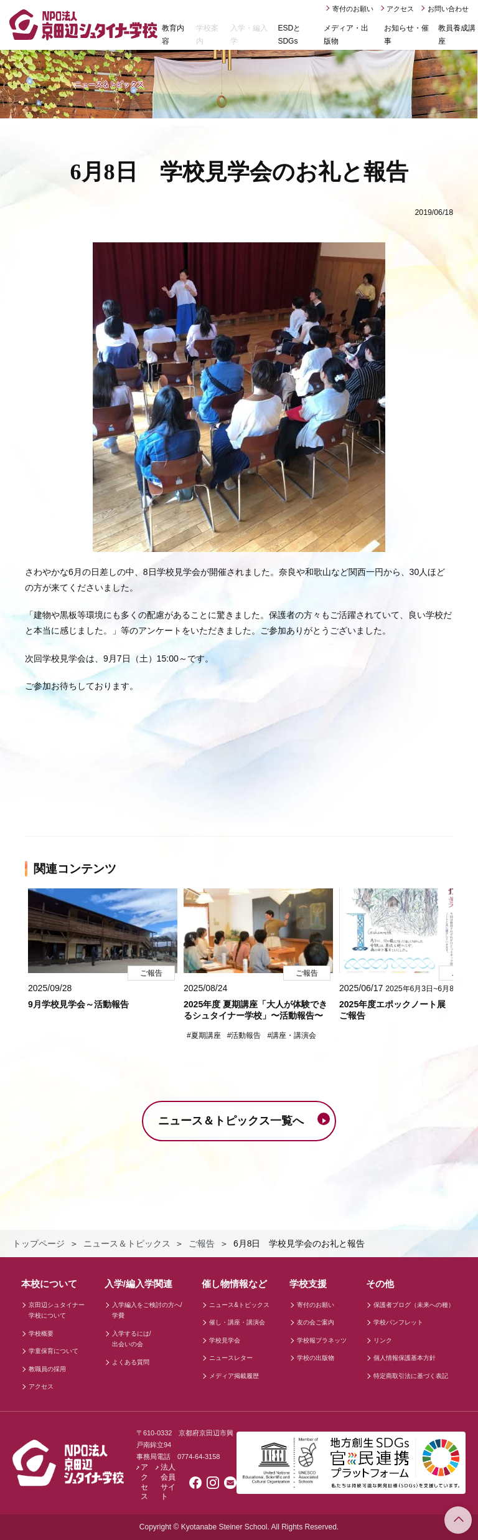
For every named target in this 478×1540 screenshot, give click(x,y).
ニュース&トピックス (239, 1304)
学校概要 (41, 1333)
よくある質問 (130, 1362)
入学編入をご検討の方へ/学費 (147, 1310)
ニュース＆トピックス (127, 1243)
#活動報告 (244, 1035)
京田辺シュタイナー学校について (57, 1310)
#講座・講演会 (291, 1035)
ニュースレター (231, 1357)
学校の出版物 (315, 1357)
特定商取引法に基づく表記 (410, 1375)
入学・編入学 (249, 34)
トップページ (38, 1243)
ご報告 (202, 1243)
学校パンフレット (398, 1322)
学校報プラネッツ (322, 1340)
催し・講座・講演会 (237, 1322)
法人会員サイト (168, 1482)
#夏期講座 (204, 1035)
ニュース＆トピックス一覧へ (231, 1121)
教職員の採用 (47, 1369)
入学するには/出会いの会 (131, 1339)
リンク (382, 1340)
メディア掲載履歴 (234, 1375)
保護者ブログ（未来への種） (413, 1304)
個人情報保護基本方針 (404, 1357)
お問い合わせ (448, 8)
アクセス (400, 8)
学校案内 (207, 34)
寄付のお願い (352, 8)
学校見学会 (224, 1340)
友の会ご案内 (315, 1322)
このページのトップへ (458, 1520)
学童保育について (53, 1351)
